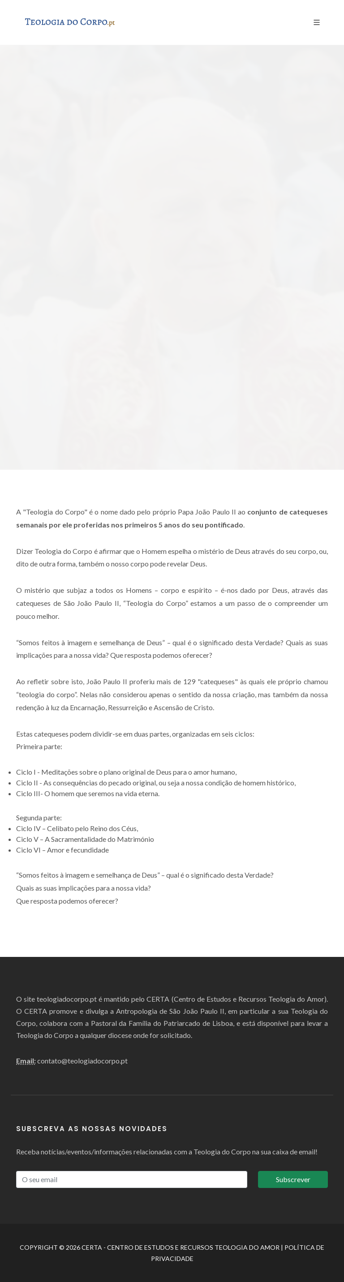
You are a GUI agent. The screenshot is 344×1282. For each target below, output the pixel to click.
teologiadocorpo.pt (67, 999)
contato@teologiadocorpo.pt (82, 1060)
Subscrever (293, 1179)
